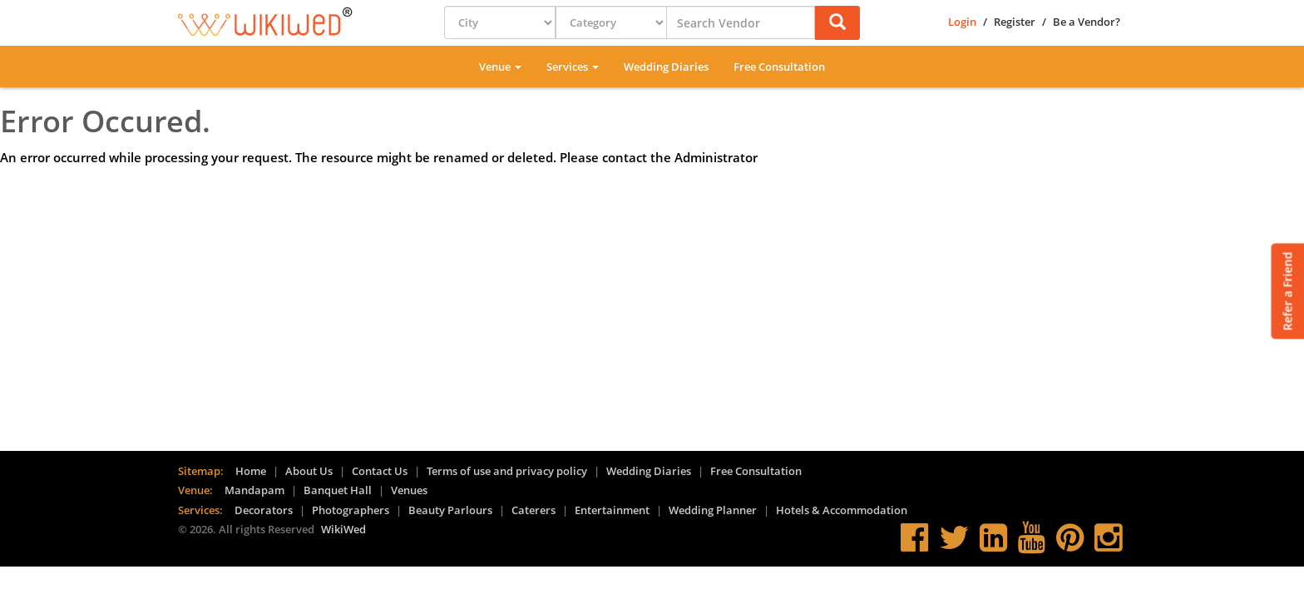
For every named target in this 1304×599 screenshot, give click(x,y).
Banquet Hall (338, 490)
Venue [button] (500, 66)
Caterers (533, 509)
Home (250, 470)
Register (1014, 21)
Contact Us (380, 470)
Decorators (264, 509)
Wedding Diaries (666, 66)
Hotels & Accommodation (841, 509)
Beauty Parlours (450, 509)
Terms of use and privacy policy (507, 470)
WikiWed (343, 529)
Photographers (350, 509)
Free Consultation (779, 66)
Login (962, 21)
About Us (309, 470)
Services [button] (572, 66)
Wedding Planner (713, 509)
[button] (837, 23)
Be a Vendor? (1086, 21)
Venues (409, 490)
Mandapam (254, 490)
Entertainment (612, 509)
